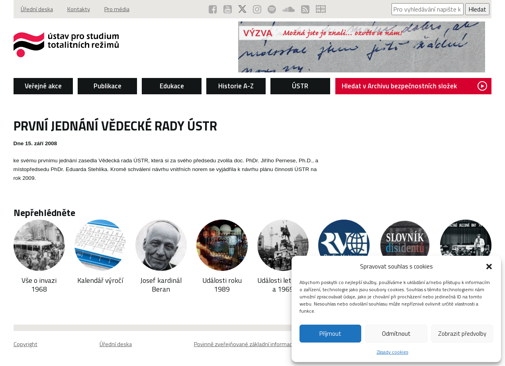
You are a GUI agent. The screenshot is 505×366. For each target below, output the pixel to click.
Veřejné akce (43, 86)
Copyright (25, 344)
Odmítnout (396, 333)
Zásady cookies (392, 352)
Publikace (107, 86)
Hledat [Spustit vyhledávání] (477, 9)
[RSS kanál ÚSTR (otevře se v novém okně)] (305, 9)
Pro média (116, 9)
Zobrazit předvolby (462, 333)
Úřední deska (37, 9)
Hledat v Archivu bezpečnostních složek (414, 86)
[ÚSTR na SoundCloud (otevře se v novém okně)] (288, 9)
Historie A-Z (236, 86)
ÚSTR (300, 86)
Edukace (172, 86)
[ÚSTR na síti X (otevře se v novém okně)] (242, 9)
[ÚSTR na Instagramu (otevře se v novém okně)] (257, 9)
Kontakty (78, 9)
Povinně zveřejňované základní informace (244, 344)
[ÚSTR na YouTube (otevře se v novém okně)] (227, 9)
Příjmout (330, 333)
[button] (489, 267)
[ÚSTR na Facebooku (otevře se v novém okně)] (213, 9)
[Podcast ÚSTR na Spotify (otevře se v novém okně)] (271, 9)
